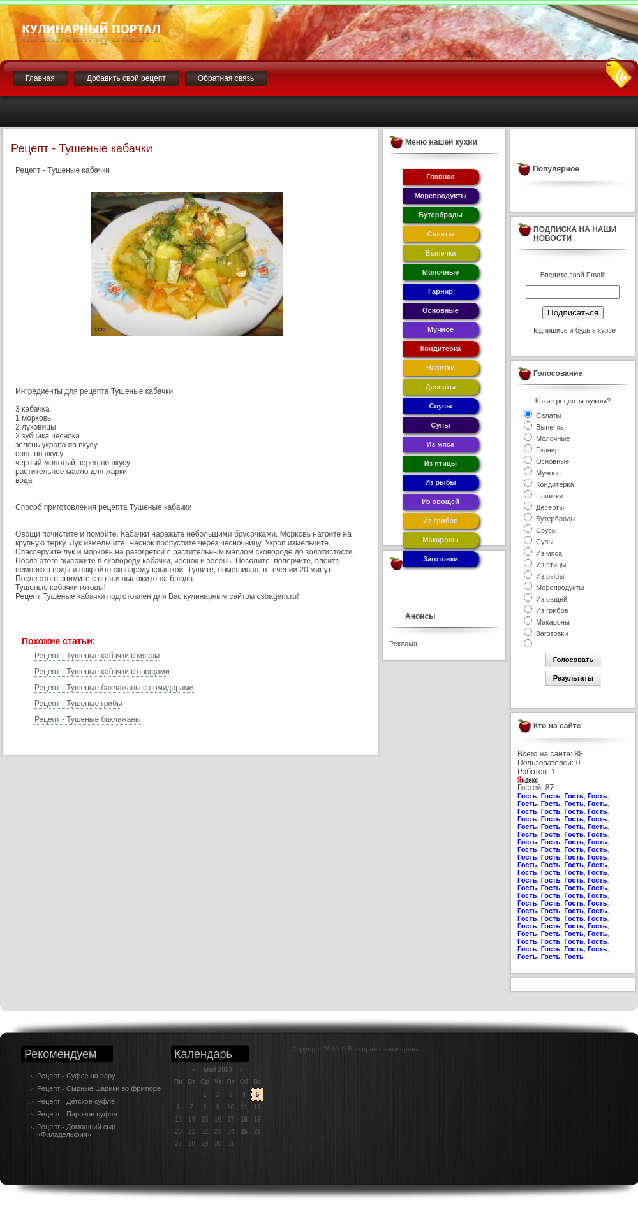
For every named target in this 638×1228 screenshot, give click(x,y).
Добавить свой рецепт (126, 78)
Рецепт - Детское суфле (76, 1101)
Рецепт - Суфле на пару (76, 1076)
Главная (40, 78)
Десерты (441, 387)
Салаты (440, 234)
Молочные (440, 272)
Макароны (440, 540)
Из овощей (440, 501)
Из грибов (440, 520)
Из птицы (440, 463)
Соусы (440, 406)
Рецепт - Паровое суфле (77, 1114)
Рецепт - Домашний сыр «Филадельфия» (76, 1130)
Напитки (440, 368)
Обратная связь (226, 78)
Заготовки (440, 559)
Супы (440, 425)
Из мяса (440, 444)
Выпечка (441, 253)
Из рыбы (440, 482)
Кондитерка (440, 348)
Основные (440, 310)
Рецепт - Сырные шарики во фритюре (99, 1088)
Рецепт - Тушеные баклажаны (87, 719)
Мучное (440, 329)
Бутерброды (441, 215)
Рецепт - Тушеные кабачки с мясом (97, 655)
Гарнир (440, 291)
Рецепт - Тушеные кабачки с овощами (102, 671)
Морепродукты (440, 195)
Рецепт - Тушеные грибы (78, 703)
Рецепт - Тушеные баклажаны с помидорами (114, 687)
